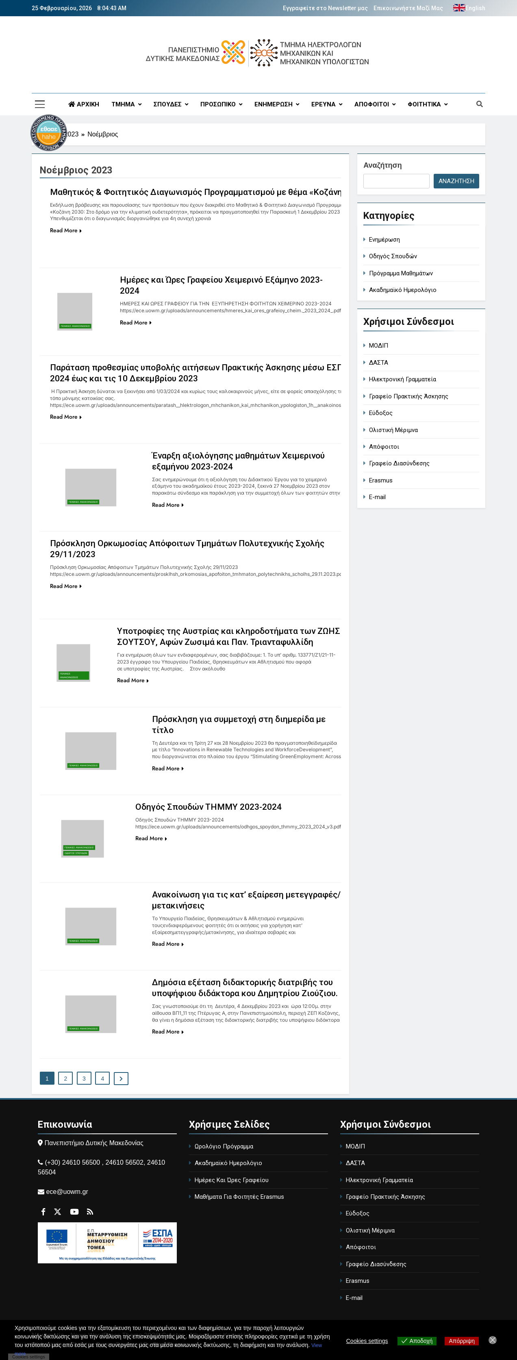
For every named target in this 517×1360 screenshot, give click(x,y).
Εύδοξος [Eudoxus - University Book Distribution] (381, 413)
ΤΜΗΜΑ (123, 104)
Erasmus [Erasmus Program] (381, 480)
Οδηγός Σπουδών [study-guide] (393, 256)
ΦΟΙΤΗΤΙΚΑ (424, 104)
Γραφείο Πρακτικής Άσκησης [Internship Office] (408, 396)
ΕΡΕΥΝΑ (323, 104)
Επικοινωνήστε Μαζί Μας (408, 8)
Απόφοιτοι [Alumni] (384, 446)
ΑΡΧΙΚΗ (83, 104)
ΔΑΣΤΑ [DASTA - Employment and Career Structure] (378, 362)
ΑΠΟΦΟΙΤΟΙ (371, 104)
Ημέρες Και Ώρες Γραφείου (232, 1180)
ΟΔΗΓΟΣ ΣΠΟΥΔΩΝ (76, 853)
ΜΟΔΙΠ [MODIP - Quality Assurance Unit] (378, 345)
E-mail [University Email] (377, 497)
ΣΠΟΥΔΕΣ (168, 104)
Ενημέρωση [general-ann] (384, 239)
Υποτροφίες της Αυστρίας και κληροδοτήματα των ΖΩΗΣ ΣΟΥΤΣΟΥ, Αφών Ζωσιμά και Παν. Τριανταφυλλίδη (221, 642)
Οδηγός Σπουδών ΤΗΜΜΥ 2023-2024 (212, 807)
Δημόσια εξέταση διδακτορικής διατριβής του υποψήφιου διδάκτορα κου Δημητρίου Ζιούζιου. (238, 993)
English (475, 8)
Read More (66, 230)
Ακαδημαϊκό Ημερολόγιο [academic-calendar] (403, 290)
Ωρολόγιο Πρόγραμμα (224, 1146)
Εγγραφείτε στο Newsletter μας (325, 8)
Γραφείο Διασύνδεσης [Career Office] (399, 463)
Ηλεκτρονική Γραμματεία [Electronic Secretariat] (402, 379)
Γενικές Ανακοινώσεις (75, 326)
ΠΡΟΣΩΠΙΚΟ (218, 104)
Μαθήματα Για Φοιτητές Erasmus (239, 1196)
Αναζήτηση (382, 165)
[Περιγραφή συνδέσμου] (80, 263)
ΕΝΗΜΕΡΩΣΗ (273, 104)
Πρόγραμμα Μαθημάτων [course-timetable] (401, 273)
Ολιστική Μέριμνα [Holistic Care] (393, 430)
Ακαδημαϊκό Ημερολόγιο (228, 1163)
